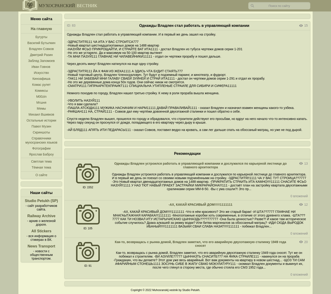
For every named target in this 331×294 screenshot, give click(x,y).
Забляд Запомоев (41, 61)
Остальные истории (41, 120)
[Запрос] (279, 5)
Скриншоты (41, 132)
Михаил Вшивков (41, 114)
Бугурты (41, 37)
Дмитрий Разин (41, 55)
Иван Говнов (40, 67)
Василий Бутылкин (41, 43)
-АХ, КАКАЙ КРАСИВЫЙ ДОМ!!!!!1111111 (200, 204)
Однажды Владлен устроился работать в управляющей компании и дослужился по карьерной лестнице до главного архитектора (200, 165)
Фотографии (41, 148)
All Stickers (41, 231)
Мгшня (41, 102)
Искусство (41, 73)
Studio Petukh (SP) (41, 201)
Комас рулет (41, 84)
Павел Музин (41, 126)
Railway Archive (41, 216)
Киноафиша (41, 78)
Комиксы (41, 90)
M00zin (41, 96)
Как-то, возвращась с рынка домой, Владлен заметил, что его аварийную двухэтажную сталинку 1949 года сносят (200, 243)
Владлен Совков (41, 49)
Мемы (41, 108)
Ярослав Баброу (41, 154)
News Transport (41, 246)
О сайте (41, 175)
